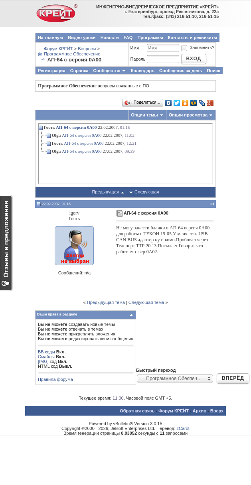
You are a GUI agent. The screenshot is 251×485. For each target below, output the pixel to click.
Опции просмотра (188, 114)
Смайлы (46, 356)
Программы (150, 37)
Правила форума (55, 379)
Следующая (146, 191)
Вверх (216, 410)
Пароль (137, 59)
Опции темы (144, 114)
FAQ (128, 37)
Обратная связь (137, 410)
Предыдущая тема (106, 302)
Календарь (142, 70)
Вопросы (87, 48)
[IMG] (43, 361)
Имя (134, 47)
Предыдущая (105, 191)
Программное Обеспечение (72, 53)
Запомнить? (197, 47)
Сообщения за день (180, 70)
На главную (50, 37)
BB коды (46, 351)
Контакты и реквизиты (192, 37)
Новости (110, 37)
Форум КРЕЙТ (58, 48)
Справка (79, 70)
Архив (199, 410)
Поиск (213, 70)
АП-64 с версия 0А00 (76, 127)
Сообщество (109, 70)
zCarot (183, 428)
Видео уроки (81, 37)
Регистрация (51, 70)
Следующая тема (146, 302)
